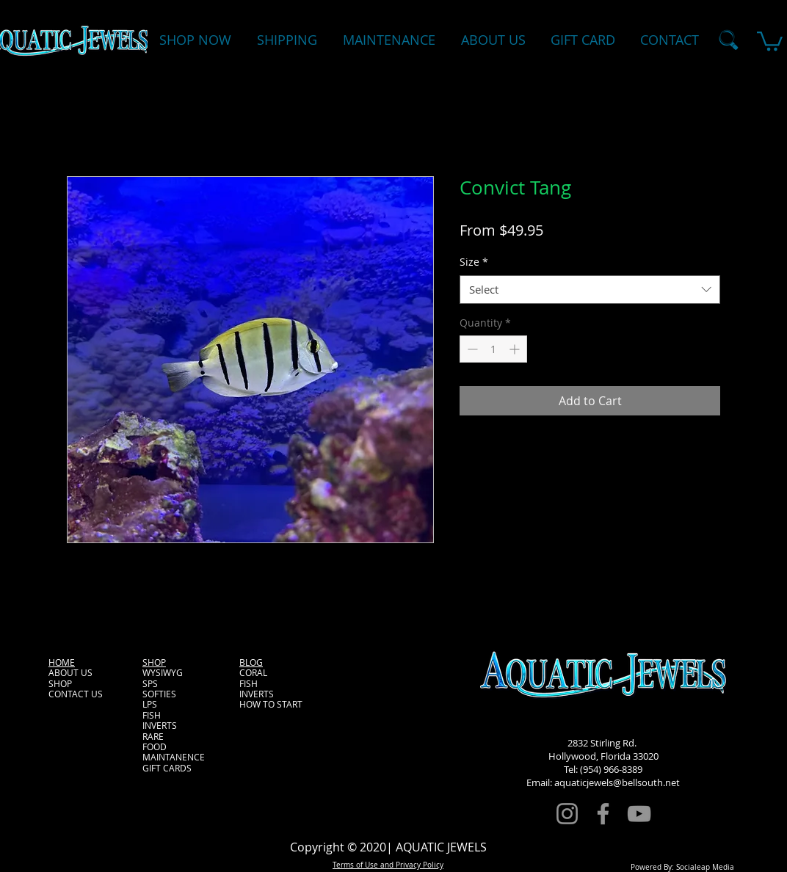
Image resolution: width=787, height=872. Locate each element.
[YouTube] (639, 813)
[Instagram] (567, 813)
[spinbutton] (493, 349)
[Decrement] (471, 349)
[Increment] (516, 349)
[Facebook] (603, 813)
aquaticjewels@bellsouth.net (617, 782)
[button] (770, 40)
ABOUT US (70, 672)
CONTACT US (75, 694)
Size (474, 262)
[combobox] (590, 289)
